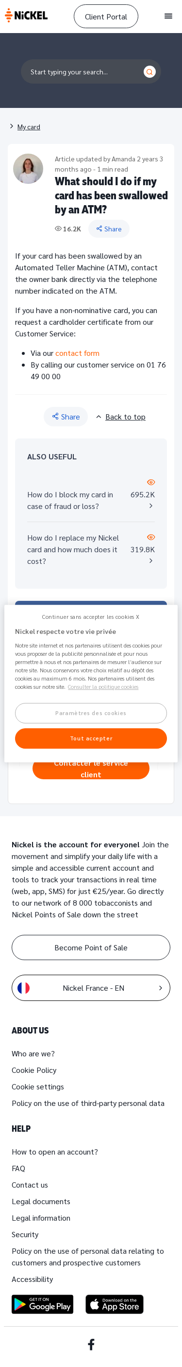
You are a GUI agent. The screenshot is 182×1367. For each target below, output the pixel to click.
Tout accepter (91, 738)
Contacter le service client (91, 768)
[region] (90, 683)
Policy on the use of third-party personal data (88, 1103)
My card (28, 126)
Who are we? (33, 1053)
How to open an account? (55, 1151)
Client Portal (106, 16)
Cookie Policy (34, 1070)
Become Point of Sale (91, 947)
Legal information (41, 1217)
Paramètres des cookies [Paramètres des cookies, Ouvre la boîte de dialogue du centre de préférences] (91, 713)
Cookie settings (38, 1086)
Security (25, 1234)
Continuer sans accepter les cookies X (91, 616)
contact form (77, 353)
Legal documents (41, 1201)
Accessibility (32, 1279)
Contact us (30, 1184)
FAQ (18, 1168)
